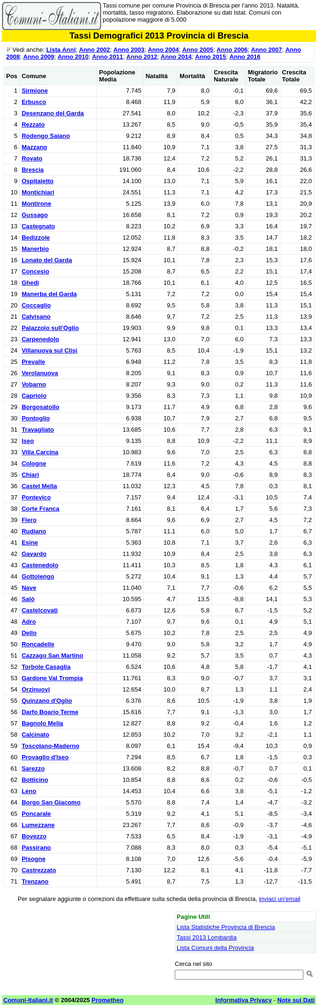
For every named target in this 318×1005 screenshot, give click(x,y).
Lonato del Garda (47, 260)
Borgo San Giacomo (51, 802)
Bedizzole (36, 237)
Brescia (33, 169)
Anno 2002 (94, 49)
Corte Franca (40, 508)
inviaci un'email (280, 898)
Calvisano (36, 316)
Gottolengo (38, 576)
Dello (29, 632)
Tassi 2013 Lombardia (206, 937)
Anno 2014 (176, 56)
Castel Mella (39, 486)
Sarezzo (33, 768)
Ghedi (30, 282)
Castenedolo (40, 565)
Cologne (34, 463)
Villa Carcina (40, 452)
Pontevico (36, 497)
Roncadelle (38, 644)
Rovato (32, 158)
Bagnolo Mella (42, 723)
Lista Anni (60, 49)
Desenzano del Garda (53, 113)
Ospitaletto (38, 181)
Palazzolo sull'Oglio (50, 327)
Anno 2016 (245, 56)
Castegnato (38, 226)
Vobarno (34, 384)
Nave (29, 587)
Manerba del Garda (49, 293)
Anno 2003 (129, 49)
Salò (28, 599)
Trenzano (35, 881)
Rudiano (34, 531)
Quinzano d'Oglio (47, 700)
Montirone (36, 203)
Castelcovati (40, 610)
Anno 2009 (38, 56)
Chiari (30, 474)
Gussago (35, 214)
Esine (30, 542)
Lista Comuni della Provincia (215, 947)
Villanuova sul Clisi (49, 350)
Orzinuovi (36, 689)
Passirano (36, 847)
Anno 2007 (266, 49)
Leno (29, 791)
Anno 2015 (210, 56)
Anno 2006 (232, 49)
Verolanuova (40, 373)
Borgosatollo (40, 406)
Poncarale (36, 813)
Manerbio (35, 248)
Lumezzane (38, 824)
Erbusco (34, 101)
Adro (29, 621)
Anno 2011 (107, 56)
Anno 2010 (73, 56)
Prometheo (107, 1000)
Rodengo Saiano (46, 135)
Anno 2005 (197, 49)
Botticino (35, 779)
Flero (29, 519)
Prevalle (33, 361)
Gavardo (34, 553)
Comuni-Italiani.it (28, 1000)
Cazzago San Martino (52, 655)
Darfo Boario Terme (50, 712)
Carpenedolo (40, 339)
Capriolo (34, 395)
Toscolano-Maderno (51, 745)
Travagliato (38, 429)
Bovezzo (34, 836)
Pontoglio (36, 418)
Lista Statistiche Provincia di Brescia (226, 927)
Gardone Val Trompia (52, 678)
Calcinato (35, 734)
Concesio (35, 271)
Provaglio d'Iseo (45, 757)
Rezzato (33, 124)
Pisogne (34, 858)
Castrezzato (39, 870)
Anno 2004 (163, 49)
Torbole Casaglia (46, 666)
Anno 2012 (141, 56)
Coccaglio (36, 305)
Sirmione (35, 90)
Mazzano (34, 147)
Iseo (28, 440)
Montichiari (38, 192)
